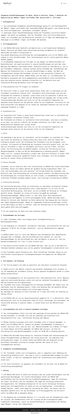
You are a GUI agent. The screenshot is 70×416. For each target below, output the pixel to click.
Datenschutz (35, 413)
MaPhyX (7, 3)
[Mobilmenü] (64, 3)
